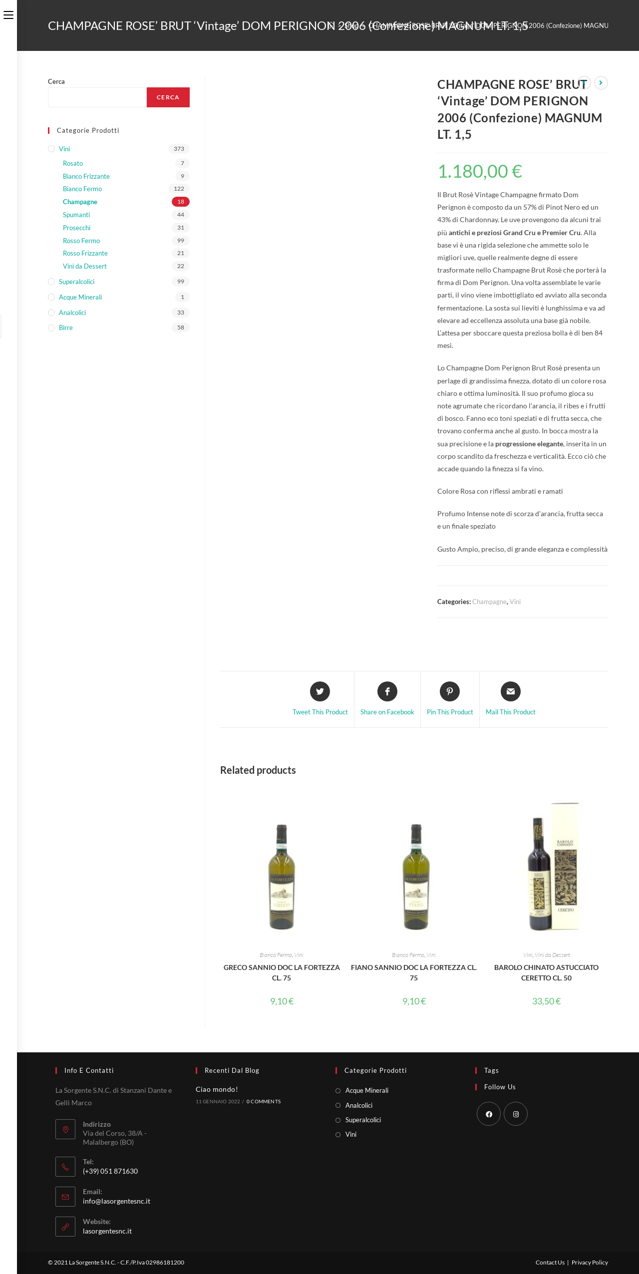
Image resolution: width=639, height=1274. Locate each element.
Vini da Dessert (552, 954)
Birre (66, 327)
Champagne (489, 602)
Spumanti (76, 215)
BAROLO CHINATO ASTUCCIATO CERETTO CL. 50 (546, 972)
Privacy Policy (590, 1262)
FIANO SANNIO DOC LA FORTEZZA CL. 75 (414, 972)
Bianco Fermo (276, 954)
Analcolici (72, 313)
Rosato (73, 163)
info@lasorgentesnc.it (116, 1201)
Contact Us (550, 1262)
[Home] (331, 25)
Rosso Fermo (81, 241)
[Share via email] (511, 699)
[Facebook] (489, 1114)
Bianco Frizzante (86, 176)
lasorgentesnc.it (107, 1231)
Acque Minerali (80, 297)
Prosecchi (76, 228)
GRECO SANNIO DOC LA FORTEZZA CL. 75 (282, 972)
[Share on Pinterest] (450, 699)
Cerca (56, 81)
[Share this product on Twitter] (320, 699)
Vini (515, 602)
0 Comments (264, 1101)
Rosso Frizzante (85, 253)
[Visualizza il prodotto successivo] (601, 83)
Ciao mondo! (217, 1089)
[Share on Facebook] (387, 699)
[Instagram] (516, 1114)
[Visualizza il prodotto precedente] (584, 83)
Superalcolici (76, 282)
